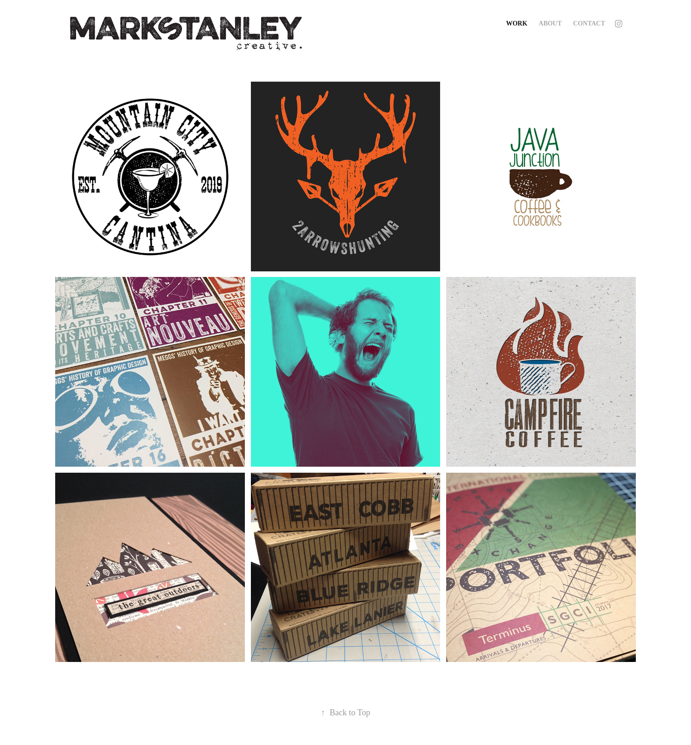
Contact (589, 23)
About (550, 23)
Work (516, 23)
